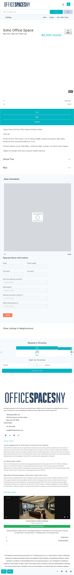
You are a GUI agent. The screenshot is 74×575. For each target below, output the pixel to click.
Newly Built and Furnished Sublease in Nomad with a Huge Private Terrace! (25, 475)
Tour (37, 112)
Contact (37, 122)
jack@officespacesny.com (14, 430)
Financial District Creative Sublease (37, 521)
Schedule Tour (37, 370)
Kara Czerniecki (11, 179)
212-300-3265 (10, 426)
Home (44, 17)
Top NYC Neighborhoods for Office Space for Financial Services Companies (26, 445)
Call (3, 571)
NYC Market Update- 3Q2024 (12, 461)
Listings (51, 17)
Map (37, 117)
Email (10, 571)
